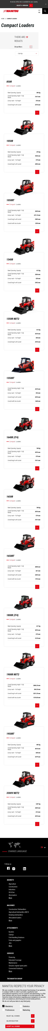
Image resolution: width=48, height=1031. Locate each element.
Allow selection (20, 1021)
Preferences (9, 1010)
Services (10, 953)
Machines (11, 905)
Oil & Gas (12, 892)
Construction (13, 887)
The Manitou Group (14, 979)
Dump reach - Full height (14, 101)
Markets (10, 880)
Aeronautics (13, 895)
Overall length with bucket (14, 105)
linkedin (26, 868)
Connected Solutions (16, 968)
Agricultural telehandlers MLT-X (19, 912)
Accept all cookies (20, 1026)
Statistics (26, 1006)
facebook (7, 868)
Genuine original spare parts (18, 966)
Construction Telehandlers (17, 909)
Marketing (26, 1010)
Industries (12, 889)
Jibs (10, 943)
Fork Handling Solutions (16, 937)
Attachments (12, 928)
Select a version (25, 5)
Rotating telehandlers (16, 915)
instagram (15, 868)
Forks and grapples (15, 940)
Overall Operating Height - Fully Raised (16, 96)
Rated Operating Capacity (14, 93)
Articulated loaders (15, 918)
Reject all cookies (20, 1016)
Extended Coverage (15, 960)
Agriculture (12, 884)
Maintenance (13, 963)
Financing (12, 957)
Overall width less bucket (14, 223)
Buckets (11, 932)
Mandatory (9, 1006)
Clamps (11, 935)
